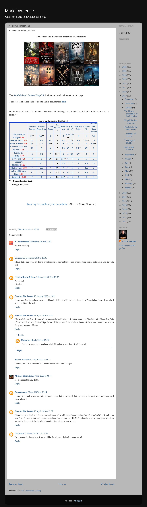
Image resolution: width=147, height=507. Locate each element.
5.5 (32, 172)
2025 (124, 71)
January (128, 188)
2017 (124, 197)
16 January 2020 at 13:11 (44, 296)
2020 (124, 92)
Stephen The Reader (24, 296)
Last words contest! (129, 148)
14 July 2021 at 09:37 (40, 340)
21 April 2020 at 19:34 (43, 315)
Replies (21, 335)
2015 (124, 205)
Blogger (78, 501)
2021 (124, 87)
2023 (124, 79)
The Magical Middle (129, 141)
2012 (124, 217)
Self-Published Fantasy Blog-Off (28, 95)
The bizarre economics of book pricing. (130, 113)
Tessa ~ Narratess (23, 360)
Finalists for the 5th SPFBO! (131, 128)
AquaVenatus (21, 392)
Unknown (19, 258)
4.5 (68, 172)
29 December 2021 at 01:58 (36, 433)
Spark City (17, 177)
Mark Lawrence (19, 10)
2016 (124, 201)
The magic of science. (130, 135)
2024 (124, 75)
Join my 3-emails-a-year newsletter (48, 204)
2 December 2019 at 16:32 (47, 277)
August (128, 159)
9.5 (40, 136)
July (127, 163)
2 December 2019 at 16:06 (35, 258)
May (127, 171)
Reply (17, 249)
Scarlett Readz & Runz (25, 277)
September (129, 155)
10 (71, 134)
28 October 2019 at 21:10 (40, 242)
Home (62, 484)
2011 (124, 221)
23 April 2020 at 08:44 (41, 376)
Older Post (107, 484)
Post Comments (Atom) (31, 491)
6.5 (32, 148)
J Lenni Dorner (22, 242)
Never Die (16, 159)
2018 (124, 193)
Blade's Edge (16, 168)
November (129, 103)
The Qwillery (57, 127)
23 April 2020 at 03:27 (40, 360)
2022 (124, 83)
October (128, 107)
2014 (124, 209)
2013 (124, 213)
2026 (124, 67)
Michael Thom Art (23, 376)
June (127, 167)
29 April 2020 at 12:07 (43, 411)
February (129, 183)
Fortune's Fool (16, 140)
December (129, 99)
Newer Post (16, 484)
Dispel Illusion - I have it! (130, 121)
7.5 (93, 136)
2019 (124, 96)
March (128, 179)
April (127, 175)
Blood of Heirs (16, 144)
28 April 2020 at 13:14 (37, 392)
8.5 (41, 140)
